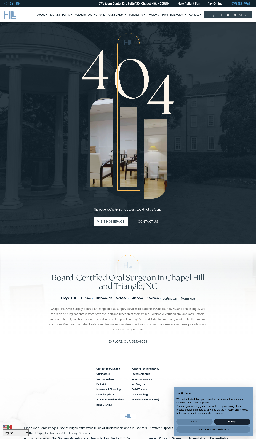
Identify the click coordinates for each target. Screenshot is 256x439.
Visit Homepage (110, 222)
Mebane (121, 298)
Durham (85, 298)
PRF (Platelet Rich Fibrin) (163, 389)
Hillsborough (103, 298)
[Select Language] (16, 432)
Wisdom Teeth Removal (127, 384)
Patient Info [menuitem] (136, 15)
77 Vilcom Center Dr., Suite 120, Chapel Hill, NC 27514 (134, 3)
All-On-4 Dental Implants (128, 374)
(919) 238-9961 (240, 3)
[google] (11, 3)
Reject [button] (194, 421)
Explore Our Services (128, 341)
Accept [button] (232, 421)
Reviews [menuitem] (153, 15)
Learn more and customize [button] (213, 429)
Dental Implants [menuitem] (60, 15)
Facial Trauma (156, 379)
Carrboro (153, 298)
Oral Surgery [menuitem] (116, 15)
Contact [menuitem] (194, 15)
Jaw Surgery (156, 374)
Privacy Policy (157, 423)
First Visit (84, 384)
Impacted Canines (159, 369)
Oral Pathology (157, 384)
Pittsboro (136, 298)
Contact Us (148, 222)
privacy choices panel (211, 413)
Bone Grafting (122, 379)
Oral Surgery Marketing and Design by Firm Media (85, 423)
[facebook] (18, 3)
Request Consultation (228, 15)
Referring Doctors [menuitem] (173, 15)
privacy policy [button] (201, 402)
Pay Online (215, 3)
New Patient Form (190, 3)
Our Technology (88, 379)
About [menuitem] (41, 15)
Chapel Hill (68, 298)
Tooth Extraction (123, 389)
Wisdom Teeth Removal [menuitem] (90, 15)
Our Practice (85, 374)
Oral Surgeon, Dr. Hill (90, 369)
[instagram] (5, 3)
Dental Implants (123, 369)
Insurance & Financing (91, 389)
